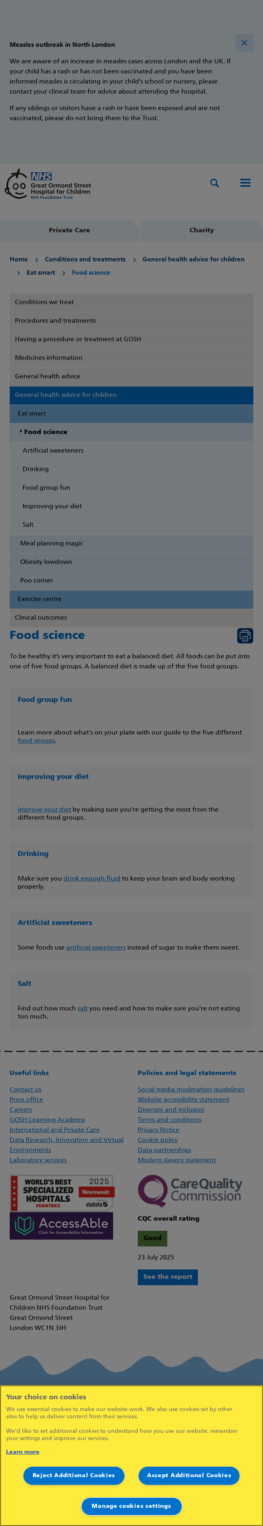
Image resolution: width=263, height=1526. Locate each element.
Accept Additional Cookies (189, 1476)
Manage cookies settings (131, 1506)
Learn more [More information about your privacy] (23, 1452)
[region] (131, 1455)
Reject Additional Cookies (74, 1476)
